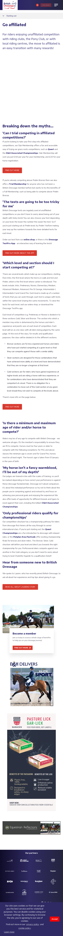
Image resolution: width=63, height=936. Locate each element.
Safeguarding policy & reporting (30, 854)
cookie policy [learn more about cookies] (24, 928)
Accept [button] (55, 919)
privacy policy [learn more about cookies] (32, 924)
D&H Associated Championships (22, 90)
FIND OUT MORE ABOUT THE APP (19, 190)
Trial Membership (17, 120)
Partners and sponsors (50, 853)
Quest (51, 86)
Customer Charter (48, 857)
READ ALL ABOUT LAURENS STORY (20, 523)
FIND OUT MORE (12, 107)
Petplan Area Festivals (24, 473)
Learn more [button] (9, 932)
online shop (29, 176)
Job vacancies (7, 857)
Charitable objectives (29, 859)
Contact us (6, 853)
